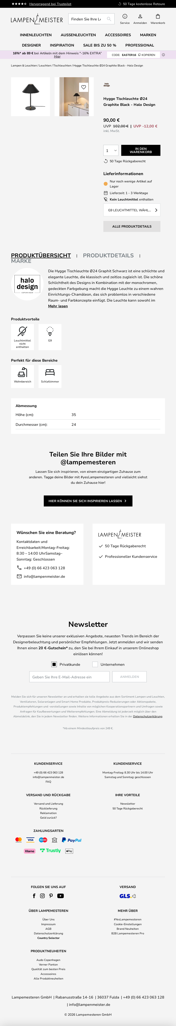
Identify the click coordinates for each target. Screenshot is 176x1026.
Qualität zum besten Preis (48, 969)
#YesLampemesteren (127, 919)
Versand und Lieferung (48, 803)
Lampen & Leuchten (24, 65)
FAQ (48, 781)
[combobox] (91, 19)
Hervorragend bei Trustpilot (50, 4)
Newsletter (127, 803)
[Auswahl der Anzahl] (110, 150)
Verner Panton (48, 964)
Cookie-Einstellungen (128, 924)
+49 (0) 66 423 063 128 (44, 567)
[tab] (44, 256)
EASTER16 (133, 55)
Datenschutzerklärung (147, 716)
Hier (57, 56)
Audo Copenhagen (48, 960)
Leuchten (45, 65)
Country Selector (48, 938)
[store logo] (37, 18)
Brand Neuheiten (128, 928)
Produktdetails (108, 255)
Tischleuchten (62, 65)
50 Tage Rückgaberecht (128, 808)
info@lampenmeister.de (44, 576)
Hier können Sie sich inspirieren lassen (85, 501)
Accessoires (48, 974)
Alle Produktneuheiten (48, 978)
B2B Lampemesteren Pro (127, 933)
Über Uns (48, 919)
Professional (139, 45)
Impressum (48, 924)
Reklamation (48, 813)
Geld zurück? (48, 817)
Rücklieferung (48, 808)
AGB (48, 928)
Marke (21, 260)
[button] (83, 87)
